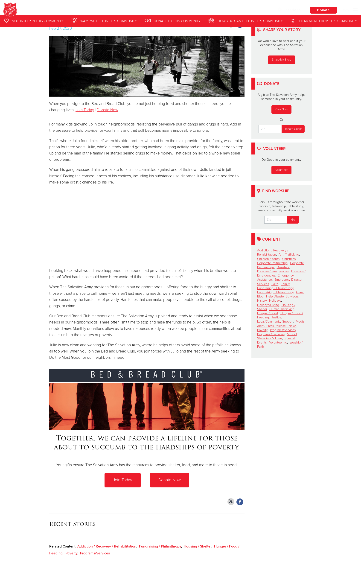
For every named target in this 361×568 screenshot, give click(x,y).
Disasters (283, 267)
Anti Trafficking (289, 254)
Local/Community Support (275, 321)
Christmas (289, 259)
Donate (323, 10)
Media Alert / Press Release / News (280, 324)
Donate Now (107, 110)
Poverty (71, 553)
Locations (288, 9)
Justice (276, 317)
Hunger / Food (267, 313)
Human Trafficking (281, 309)
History (262, 301)
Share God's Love (269, 338)
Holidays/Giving (268, 305)
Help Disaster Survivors (282, 296)
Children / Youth (268, 259)
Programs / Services (271, 334)
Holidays (275, 301)
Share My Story (281, 59)
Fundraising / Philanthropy (160, 546)
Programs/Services (95, 553)
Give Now (281, 109)
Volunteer (281, 170)
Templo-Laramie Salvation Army (84, 10)
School (292, 334)
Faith (274, 284)
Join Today (85, 110)
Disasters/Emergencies (273, 271)
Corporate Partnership (272, 263)
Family (285, 284)
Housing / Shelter (197, 546)
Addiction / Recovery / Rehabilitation (106, 546)
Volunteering (278, 342)
